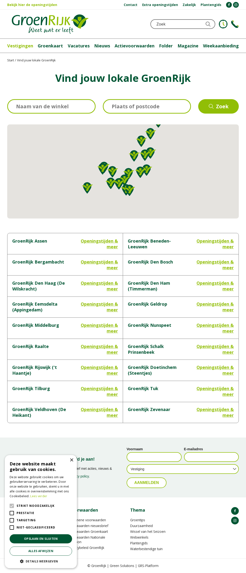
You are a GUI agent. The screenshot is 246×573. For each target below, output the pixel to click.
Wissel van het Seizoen (148, 531)
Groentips (137, 520)
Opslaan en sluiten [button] (41, 539)
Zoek (222, 106)
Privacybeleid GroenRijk (86, 547)
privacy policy (79, 476)
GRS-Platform (148, 565)
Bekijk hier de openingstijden (32, 4)
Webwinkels (139, 537)
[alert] (41, 511)
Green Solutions (122, 565)
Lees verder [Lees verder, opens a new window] (38, 496)
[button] (150, 133)
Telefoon (235, 24)
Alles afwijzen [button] (41, 551)
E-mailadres (193, 449)
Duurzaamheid (141, 525)
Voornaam (135, 449)
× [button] (71, 460)
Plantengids (139, 543)
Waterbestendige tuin (146, 549)
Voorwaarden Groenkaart (88, 531)
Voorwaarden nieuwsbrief (88, 525)
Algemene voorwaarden (87, 520)
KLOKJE (223, 24)
